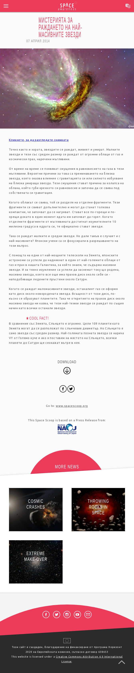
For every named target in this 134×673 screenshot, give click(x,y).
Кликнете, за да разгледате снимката (39, 140)
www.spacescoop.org (72, 405)
